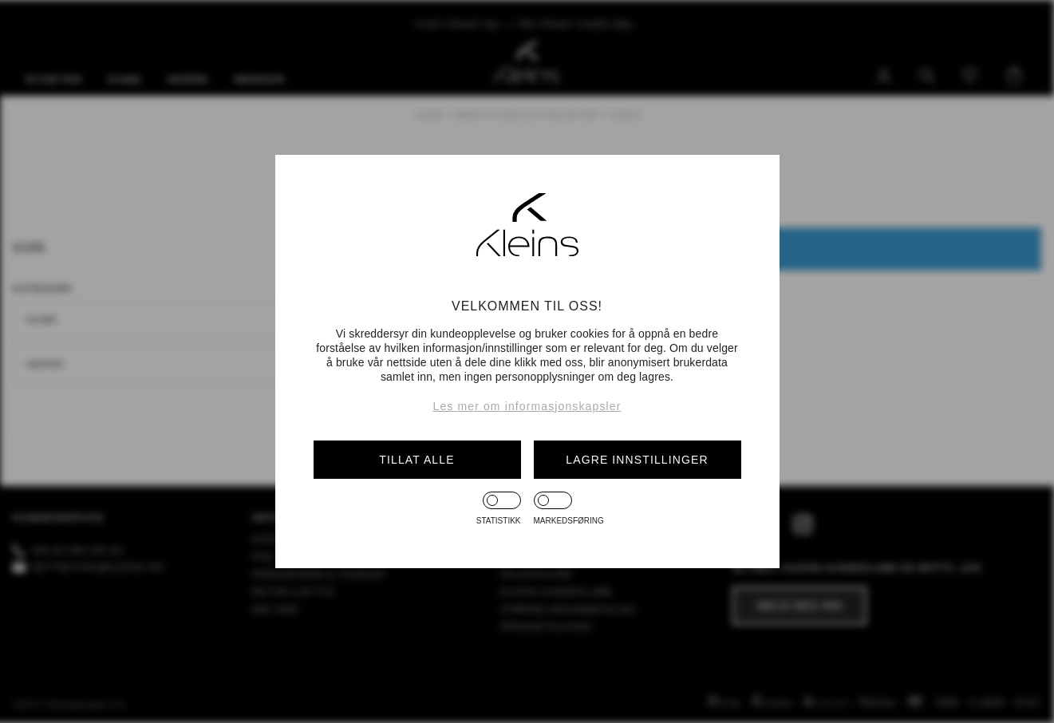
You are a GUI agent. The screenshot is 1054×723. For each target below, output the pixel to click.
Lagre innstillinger (637, 459)
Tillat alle (416, 459)
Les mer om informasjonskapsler (527, 406)
